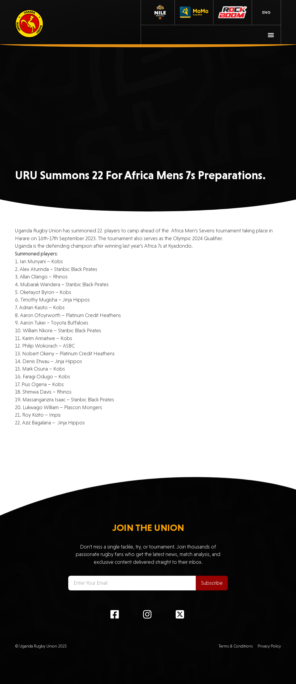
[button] (271, 35)
